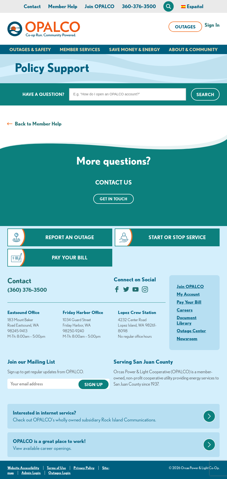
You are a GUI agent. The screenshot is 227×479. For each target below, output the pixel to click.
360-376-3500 (139, 6)
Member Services (80, 49)
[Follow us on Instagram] (145, 290)
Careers (184, 309)
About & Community (193, 49)
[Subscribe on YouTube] (135, 290)
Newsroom (187, 338)
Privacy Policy (84, 468)
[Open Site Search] (168, 6)
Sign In (212, 25)
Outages (185, 26)
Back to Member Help (38, 123)
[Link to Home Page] (43, 30)
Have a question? (43, 94)
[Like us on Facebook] (117, 290)
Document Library (186, 320)
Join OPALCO (99, 6)
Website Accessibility (23, 468)
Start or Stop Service (177, 237)
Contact (32, 6)
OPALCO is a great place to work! (107, 445)
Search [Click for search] (205, 94)
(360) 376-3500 (27, 290)
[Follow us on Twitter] (126, 290)
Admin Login (31, 473)
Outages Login (59, 473)
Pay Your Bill (70, 257)
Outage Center (191, 330)
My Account (188, 294)
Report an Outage (69, 237)
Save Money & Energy (134, 49)
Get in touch (113, 199)
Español (195, 6)
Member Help (62, 6)
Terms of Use (56, 468)
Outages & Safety (30, 49)
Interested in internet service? (107, 416)
